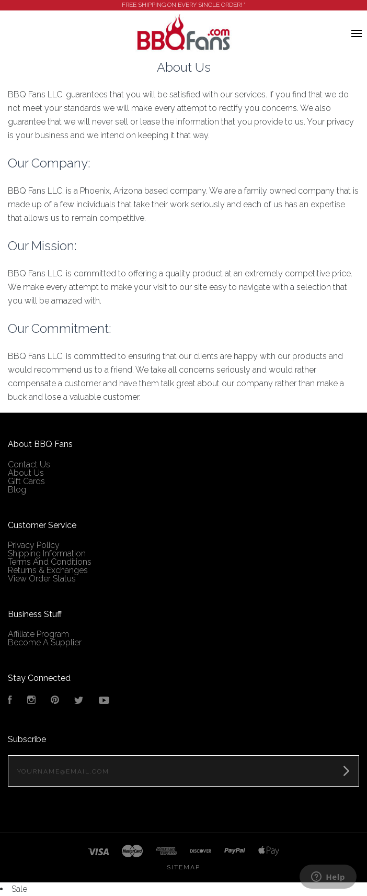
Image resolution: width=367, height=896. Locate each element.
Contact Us (29, 448)
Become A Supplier (45, 626)
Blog (17, 473)
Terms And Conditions (49, 545)
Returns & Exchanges (48, 553)
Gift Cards (26, 464)
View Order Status (42, 562)
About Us (26, 456)
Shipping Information (47, 537)
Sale (19, 872)
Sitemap (183, 850)
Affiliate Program (38, 617)
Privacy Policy (34, 528)
